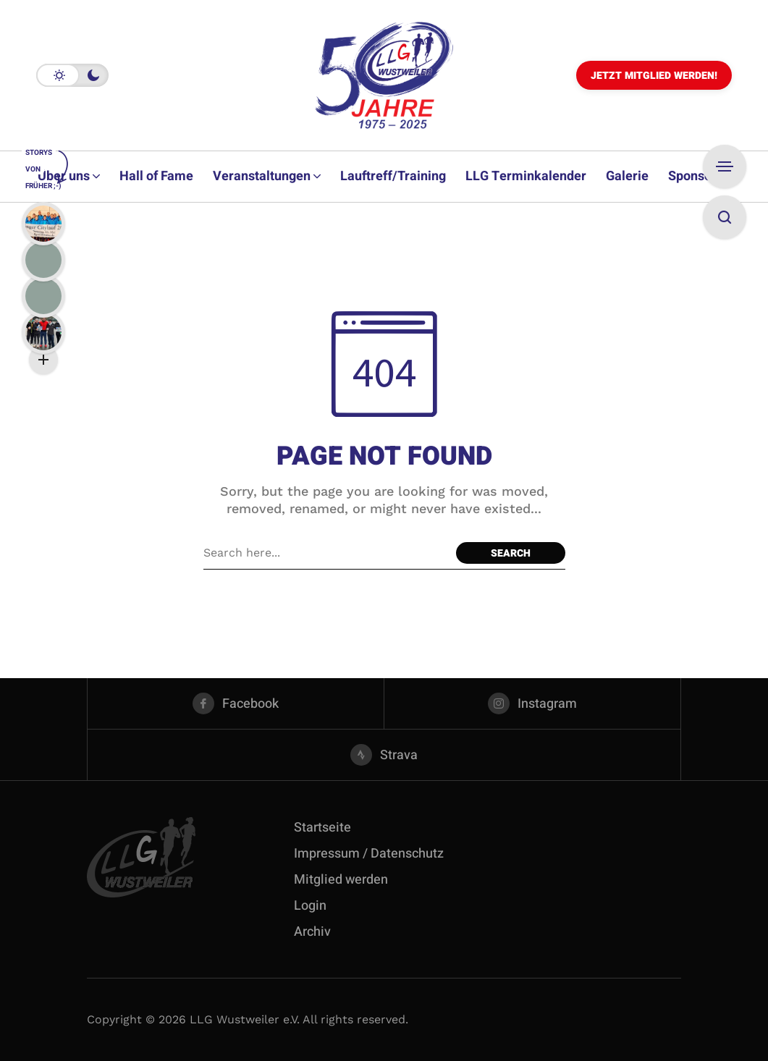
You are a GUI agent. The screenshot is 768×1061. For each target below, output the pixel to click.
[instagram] (532, 703)
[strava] (384, 755)
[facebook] (236, 703)
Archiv (312, 932)
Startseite (322, 827)
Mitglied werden (341, 879)
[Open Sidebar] (724, 166)
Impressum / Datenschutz (369, 853)
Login (310, 906)
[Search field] (326, 553)
